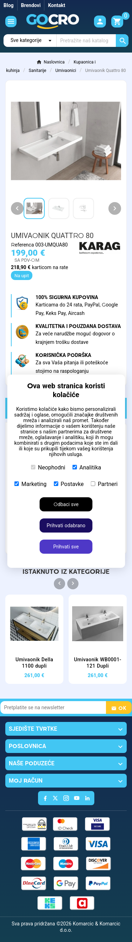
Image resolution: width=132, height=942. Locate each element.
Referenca (23, 245)
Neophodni (48, 467)
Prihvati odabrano (65, 525)
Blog (9, 5)
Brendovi (31, 5)
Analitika (87, 467)
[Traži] (92, 40)
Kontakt (56, 5)
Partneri (104, 484)
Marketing (30, 484)
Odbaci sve (66, 504)
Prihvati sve (65, 546)
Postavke (68, 484)
